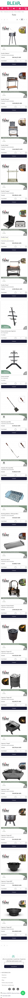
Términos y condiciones (8, 985)
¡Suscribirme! (14, 966)
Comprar (14, 64)
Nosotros (4, 975)
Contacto (4, 977)
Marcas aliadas (17, 11)
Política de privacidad (7, 982)
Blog (3, 980)
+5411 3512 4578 (5, 995)
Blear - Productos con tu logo (7, 11)
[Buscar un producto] (8, 8)
